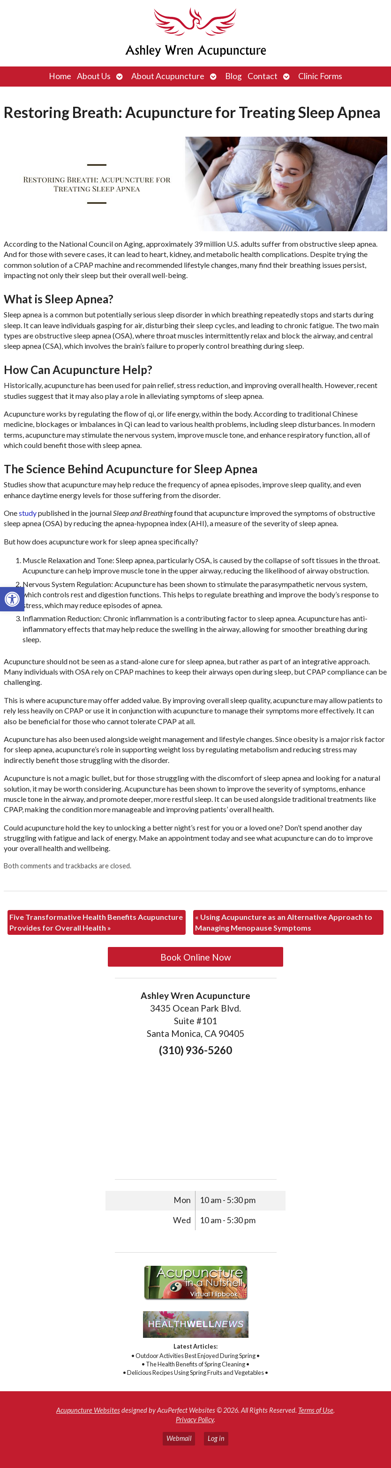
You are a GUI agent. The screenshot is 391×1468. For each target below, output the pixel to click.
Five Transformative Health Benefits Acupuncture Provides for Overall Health (96, 922)
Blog (233, 76)
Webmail (178, 1438)
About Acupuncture (167, 76)
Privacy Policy (195, 1420)
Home (60, 76)
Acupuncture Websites (88, 1410)
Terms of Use (315, 1410)
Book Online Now (195, 957)
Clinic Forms (320, 76)
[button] (12, 599)
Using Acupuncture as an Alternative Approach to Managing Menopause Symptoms (283, 922)
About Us (94, 76)
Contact (263, 76)
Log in (216, 1438)
